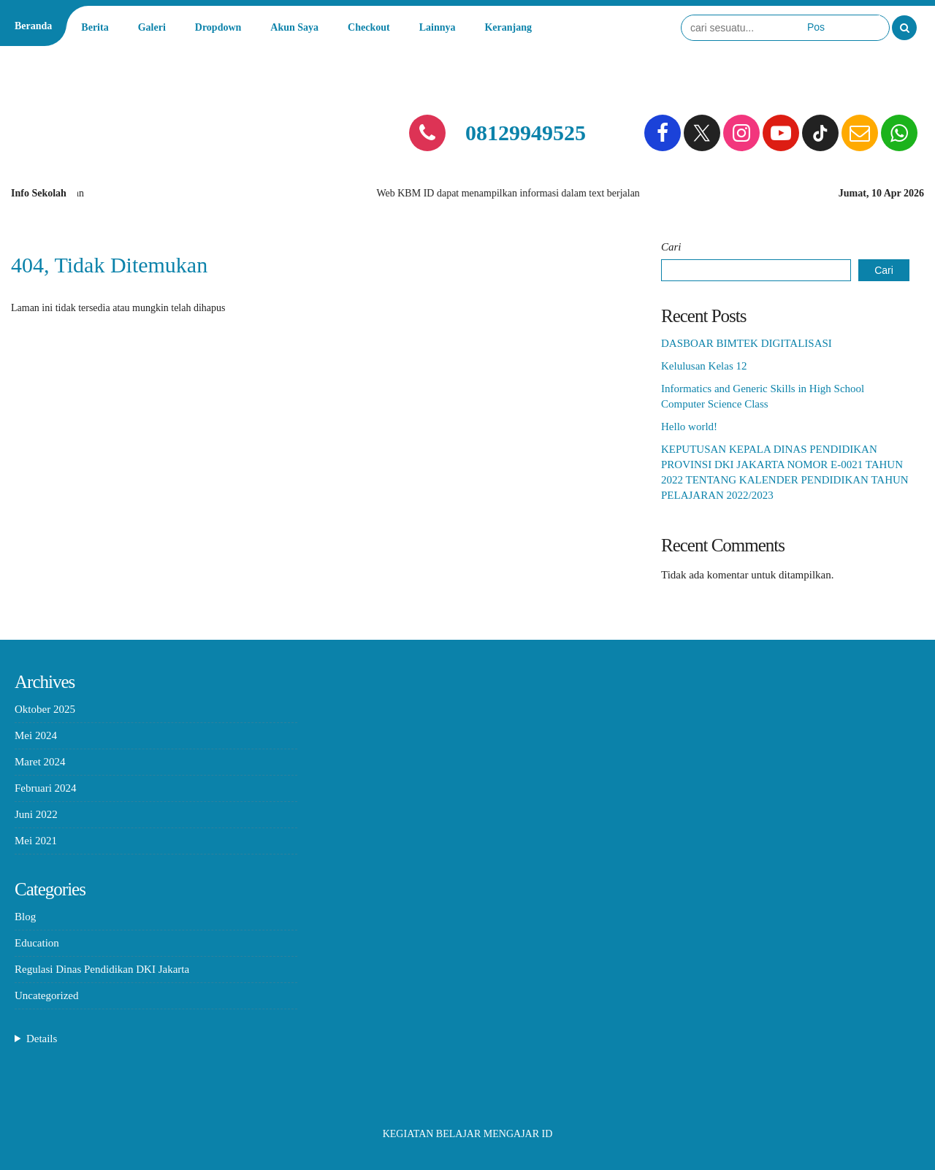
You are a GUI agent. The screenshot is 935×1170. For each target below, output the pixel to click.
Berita (94, 27)
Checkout (369, 27)
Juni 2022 (36, 814)
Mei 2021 (36, 840)
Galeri (152, 27)
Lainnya (437, 27)
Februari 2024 (46, 788)
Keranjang (508, 27)
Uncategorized (46, 995)
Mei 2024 (36, 735)
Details (42, 1038)
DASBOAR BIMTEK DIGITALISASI (746, 343)
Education (37, 943)
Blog (25, 916)
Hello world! (689, 426)
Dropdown (218, 27)
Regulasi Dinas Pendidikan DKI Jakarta (102, 969)
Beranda (33, 25)
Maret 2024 (40, 762)
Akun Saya (294, 27)
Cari (671, 247)
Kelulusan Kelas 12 (704, 366)
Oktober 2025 (45, 709)
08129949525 (525, 133)
